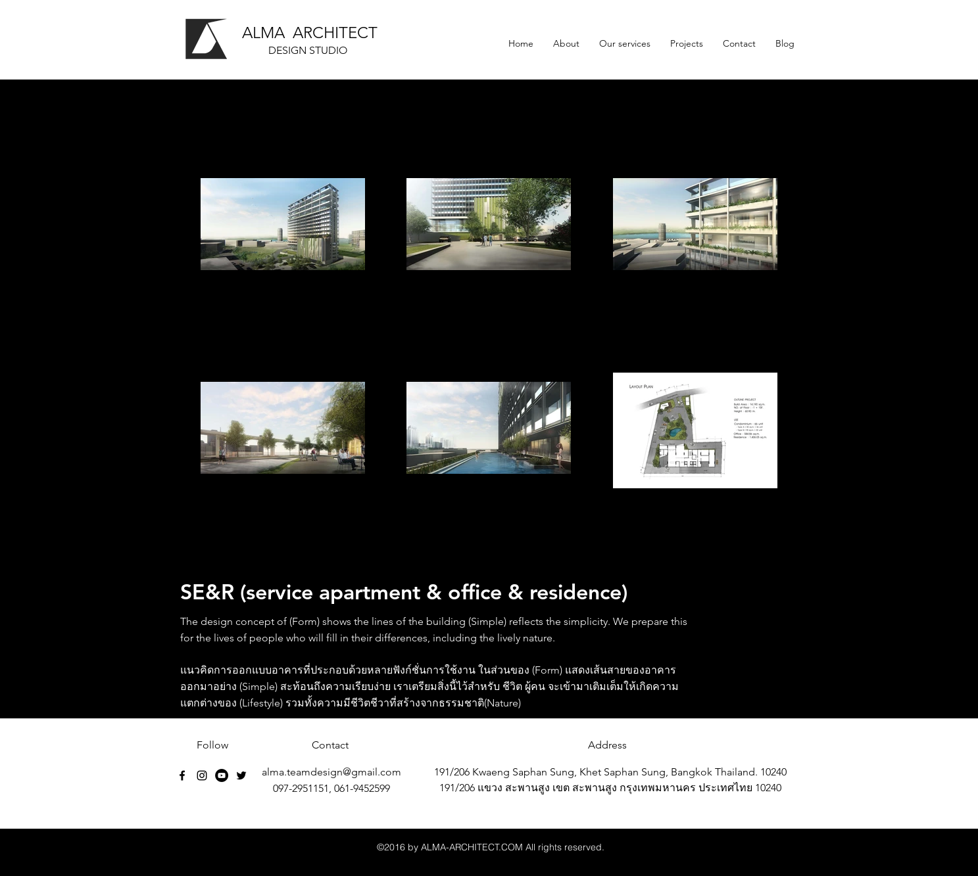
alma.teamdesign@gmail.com (331, 772)
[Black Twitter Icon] (241, 775)
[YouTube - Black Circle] (221, 775)
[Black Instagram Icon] (201, 775)
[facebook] (182, 775)
